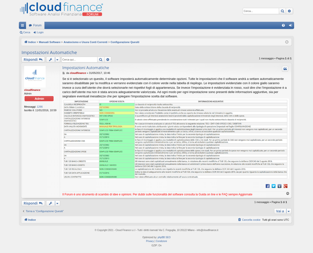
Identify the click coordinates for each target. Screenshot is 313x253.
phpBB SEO (164, 237)
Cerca (26, 32)
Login (40, 32)
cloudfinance (32, 89)
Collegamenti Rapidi (23, 26)
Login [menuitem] (291, 26)
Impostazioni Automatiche (49, 52)
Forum (37, 25)
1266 (40, 106)
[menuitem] (283, 25)
